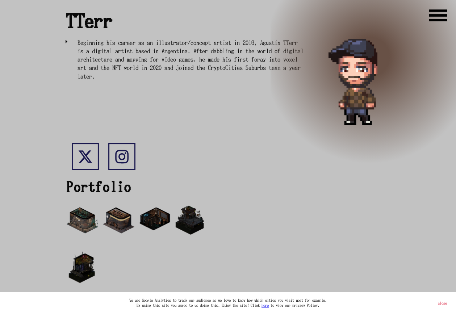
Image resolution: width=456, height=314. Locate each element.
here (265, 305)
